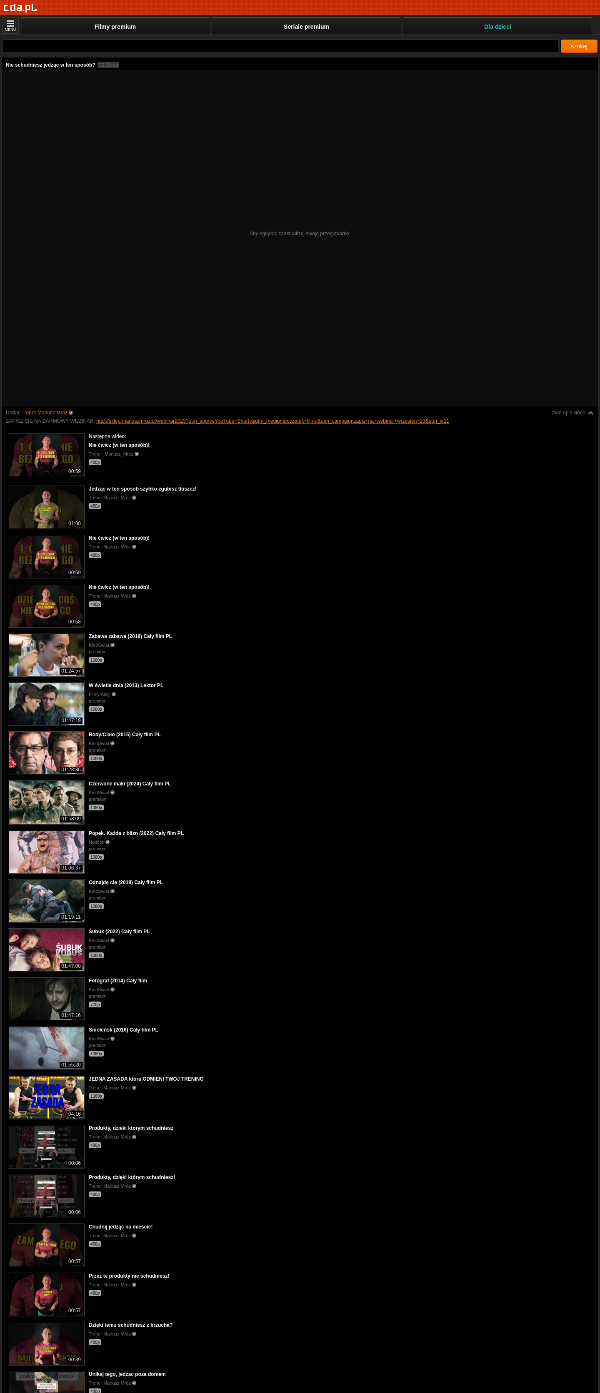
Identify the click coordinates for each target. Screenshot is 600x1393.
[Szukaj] (280, 46)
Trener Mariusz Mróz (45, 413)
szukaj (579, 46)
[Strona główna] (20, 8)
